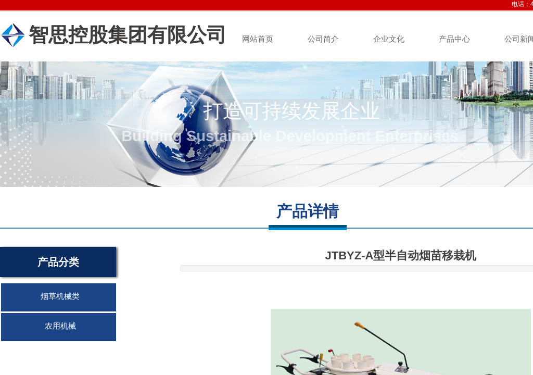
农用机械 (60, 326)
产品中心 (454, 39)
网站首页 (257, 39)
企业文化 (388, 39)
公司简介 (323, 39)
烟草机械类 (60, 296)
